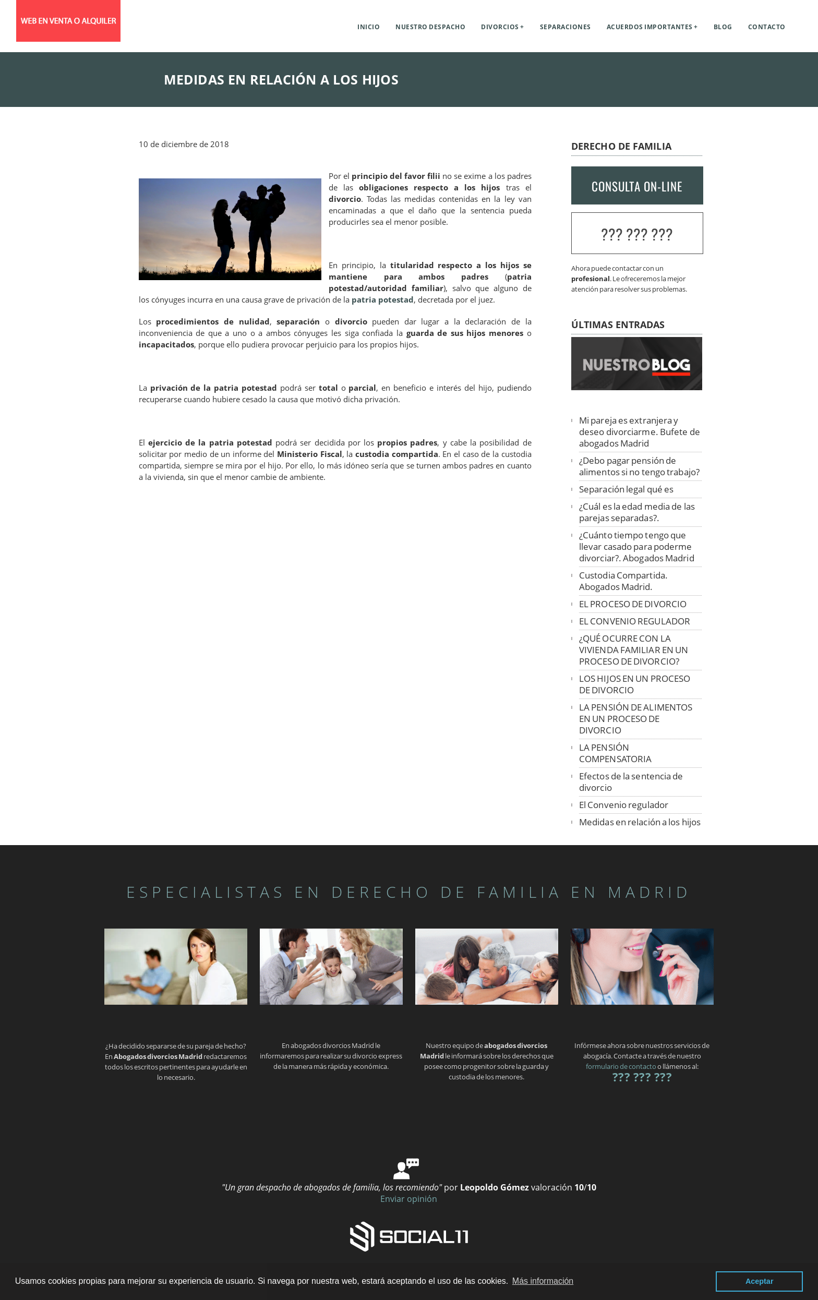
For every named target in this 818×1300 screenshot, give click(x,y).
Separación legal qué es (626, 489)
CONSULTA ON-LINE (637, 186)
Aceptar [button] (759, 1281)
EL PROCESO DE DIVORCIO (633, 604)
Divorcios (500, 26)
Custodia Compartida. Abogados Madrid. (623, 581)
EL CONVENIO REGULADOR (634, 621)
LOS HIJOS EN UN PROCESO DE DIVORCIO (634, 684)
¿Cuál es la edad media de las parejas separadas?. (637, 512)
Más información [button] (542, 1281)
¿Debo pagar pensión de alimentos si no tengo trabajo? (639, 466)
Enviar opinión (408, 1199)
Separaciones (565, 26)
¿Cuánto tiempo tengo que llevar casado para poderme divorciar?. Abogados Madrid (636, 546)
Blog (723, 26)
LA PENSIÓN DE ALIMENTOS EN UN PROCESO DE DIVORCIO (635, 718)
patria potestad (383, 300)
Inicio (368, 26)
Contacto (767, 26)
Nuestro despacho (430, 26)
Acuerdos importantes (650, 26)
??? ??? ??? (637, 234)
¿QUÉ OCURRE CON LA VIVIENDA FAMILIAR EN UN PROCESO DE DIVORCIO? (633, 649)
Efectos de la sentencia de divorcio (631, 781)
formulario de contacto (621, 1066)
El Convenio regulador (623, 805)
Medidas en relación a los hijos (640, 822)
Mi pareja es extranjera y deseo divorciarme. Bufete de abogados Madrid (639, 431)
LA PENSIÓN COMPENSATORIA (615, 753)
